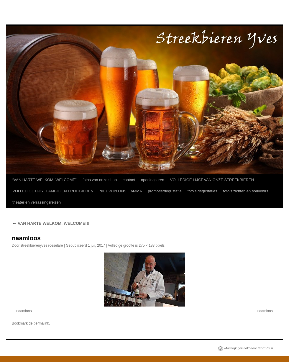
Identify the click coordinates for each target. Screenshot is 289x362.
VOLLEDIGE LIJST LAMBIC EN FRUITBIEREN (52, 191)
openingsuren (152, 180)
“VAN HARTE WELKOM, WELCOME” (44, 180)
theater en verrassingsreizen (36, 202)
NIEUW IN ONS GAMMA (120, 191)
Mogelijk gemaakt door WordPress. (249, 348)
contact (129, 180)
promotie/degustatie (164, 191)
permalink (41, 323)
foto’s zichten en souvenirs (245, 191)
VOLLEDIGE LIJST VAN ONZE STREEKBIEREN (212, 180)
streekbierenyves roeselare (41, 245)
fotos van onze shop (100, 180)
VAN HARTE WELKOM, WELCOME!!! (50, 223)
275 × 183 (147, 245)
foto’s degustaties (202, 191)
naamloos (24, 311)
